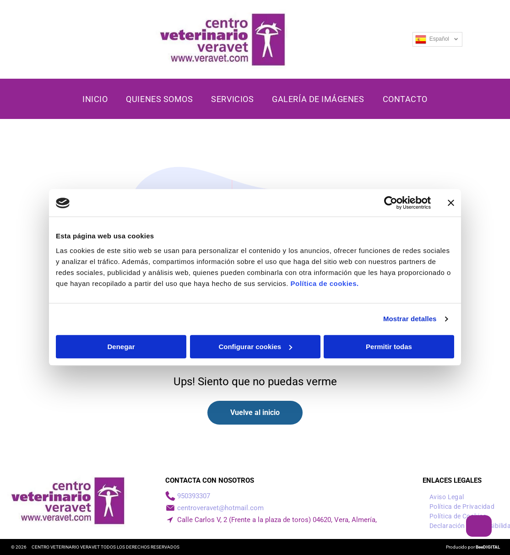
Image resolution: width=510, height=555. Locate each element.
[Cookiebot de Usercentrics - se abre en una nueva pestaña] (391, 203)
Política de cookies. (324, 283)
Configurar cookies (255, 346)
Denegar (121, 346)
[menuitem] (95, 99)
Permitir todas (389, 346)
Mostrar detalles (410, 319)
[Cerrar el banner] (451, 203)
